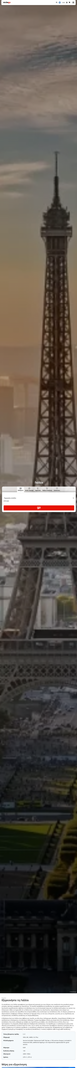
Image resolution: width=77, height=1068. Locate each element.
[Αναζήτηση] (56, 2)
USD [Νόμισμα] (63, 2)
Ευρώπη (4, 998)
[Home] (7, 3)
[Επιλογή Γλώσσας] (59, 2)
